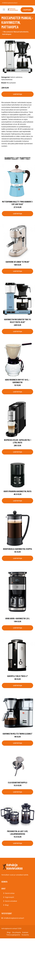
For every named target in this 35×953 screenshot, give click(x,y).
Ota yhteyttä (16, 932)
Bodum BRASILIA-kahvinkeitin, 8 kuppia (17, 549)
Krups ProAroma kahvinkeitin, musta (17, 491)
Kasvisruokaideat (11, 901)
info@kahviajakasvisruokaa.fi (9, 3)
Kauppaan (27, 10)
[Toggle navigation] (3, 9)
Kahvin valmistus (16, 77)
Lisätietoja (17, 94)
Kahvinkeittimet (6, 79)
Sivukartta (25, 935)
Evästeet (25, 932)
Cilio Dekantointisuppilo (17, 782)
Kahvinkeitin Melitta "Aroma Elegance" (17, 733)
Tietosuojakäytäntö (13, 935)
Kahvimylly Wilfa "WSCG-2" (17, 676)
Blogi (7, 905)
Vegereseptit (9, 897)
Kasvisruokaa (9, 893)
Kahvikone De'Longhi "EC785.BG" (17, 262)
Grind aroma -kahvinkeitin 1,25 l (17, 618)
